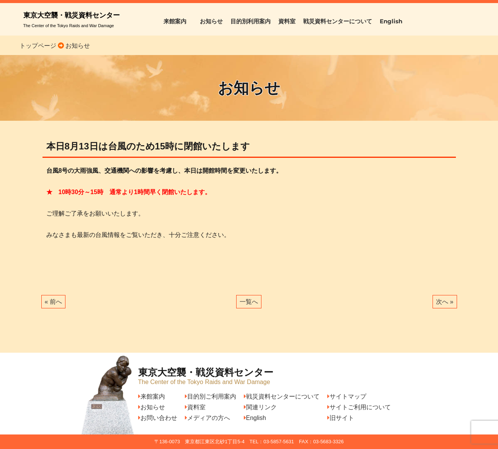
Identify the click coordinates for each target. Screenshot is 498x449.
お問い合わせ (157, 418)
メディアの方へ (207, 418)
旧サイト (340, 418)
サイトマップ (346, 396)
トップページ (38, 45)
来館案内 (177, 21)
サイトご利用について (359, 407)
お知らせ (211, 21)
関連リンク (260, 407)
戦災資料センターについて (337, 21)
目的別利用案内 (250, 21)
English (391, 21)
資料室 (287, 21)
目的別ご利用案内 (210, 396)
